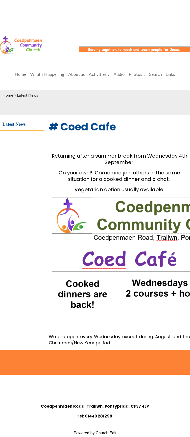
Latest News (27, 95)
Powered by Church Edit (95, 433)
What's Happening (47, 74)
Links (170, 74)
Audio (119, 74)
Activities (98, 74)
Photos (135, 74)
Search (155, 74)
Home (20, 74)
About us (76, 74)
